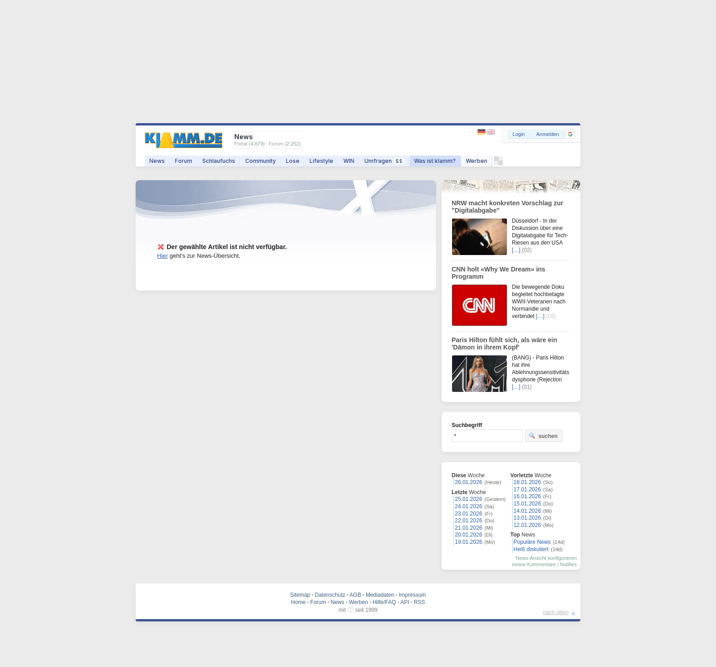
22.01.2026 (468, 520)
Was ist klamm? (435, 160)
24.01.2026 (468, 506)
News (157, 160)
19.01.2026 (468, 542)
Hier (162, 255)
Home (298, 602)
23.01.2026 (468, 514)
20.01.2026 (468, 535)
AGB (355, 595)
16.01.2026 (527, 496)
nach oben (556, 612)
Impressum (412, 595)
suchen (543, 435)
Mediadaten (380, 595)
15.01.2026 (527, 503)
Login (519, 134)
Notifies (568, 564)
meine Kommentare (534, 564)
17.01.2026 (527, 489)
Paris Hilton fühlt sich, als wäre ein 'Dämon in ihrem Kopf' (504, 343)
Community (260, 160)
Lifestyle (321, 160)
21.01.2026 (468, 528)
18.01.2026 (527, 482)
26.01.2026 (468, 482)
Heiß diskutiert (531, 549)
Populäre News (532, 542)
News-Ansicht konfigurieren (546, 558)
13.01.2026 (527, 518)
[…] (516, 250)
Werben (476, 160)
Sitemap (300, 595)
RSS (419, 602)
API (404, 602)
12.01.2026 (527, 525)
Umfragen (384, 160)
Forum (183, 160)
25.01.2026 (468, 499)
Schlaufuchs (218, 160)
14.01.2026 (527, 511)
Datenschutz (330, 595)
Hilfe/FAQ (384, 602)
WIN (348, 160)
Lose (293, 160)
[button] (570, 134)
